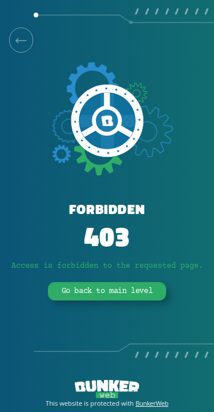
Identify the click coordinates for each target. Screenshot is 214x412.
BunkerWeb (151, 403)
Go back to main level (107, 291)
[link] (21, 40)
